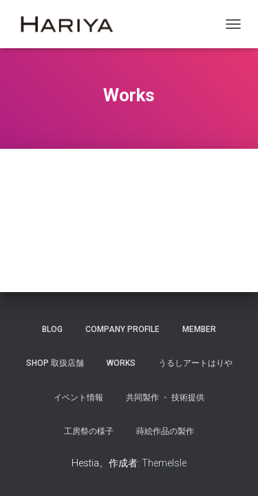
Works (121, 363)
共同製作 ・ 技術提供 (165, 397)
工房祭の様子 (89, 431)
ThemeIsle (164, 462)
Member (199, 329)
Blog (52, 329)
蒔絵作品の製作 (165, 431)
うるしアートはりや (195, 363)
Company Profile (122, 329)
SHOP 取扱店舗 (55, 363)
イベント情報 (78, 397)
